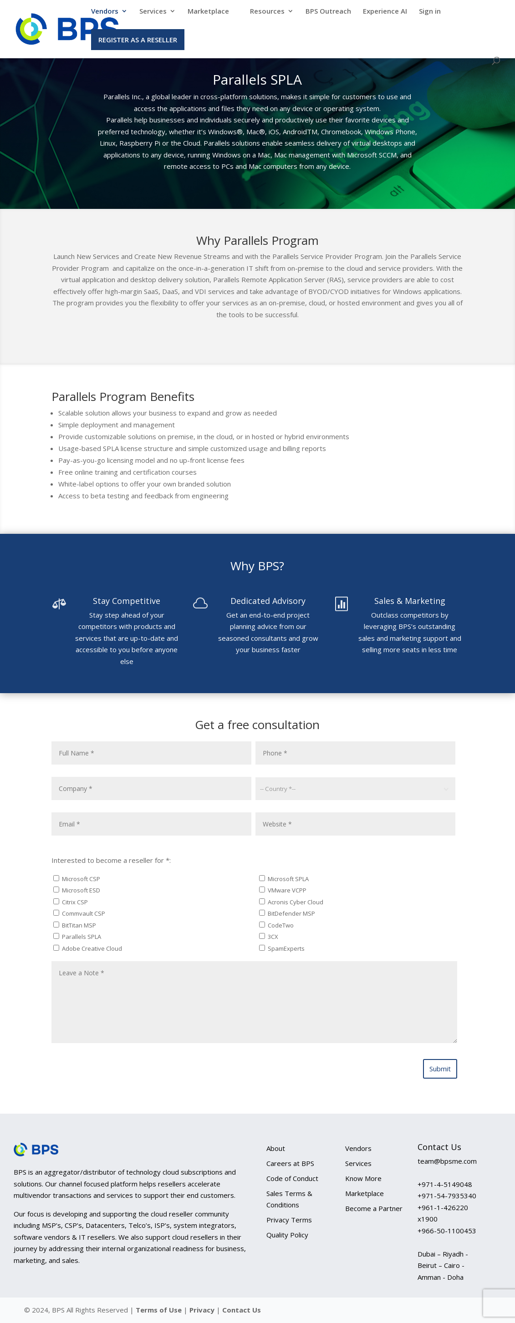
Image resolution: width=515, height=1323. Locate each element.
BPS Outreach (328, 11)
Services (153, 11)
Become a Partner (374, 1208)
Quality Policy (287, 1234)
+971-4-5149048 (445, 1184)
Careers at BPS (290, 1163)
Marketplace (208, 11)
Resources (267, 11)
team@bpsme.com (447, 1161)
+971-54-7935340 (447, 1195)
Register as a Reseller (137, 39)
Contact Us (241, 1309)
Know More (363, 1178)
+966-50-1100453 (447, 1230)
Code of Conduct (292, 1178)
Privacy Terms (289, 1219)
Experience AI (385, 11)
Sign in (430, 11)
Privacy (202, 1309)
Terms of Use (159, 1309)
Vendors (104, 11)
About (275, 1148)
